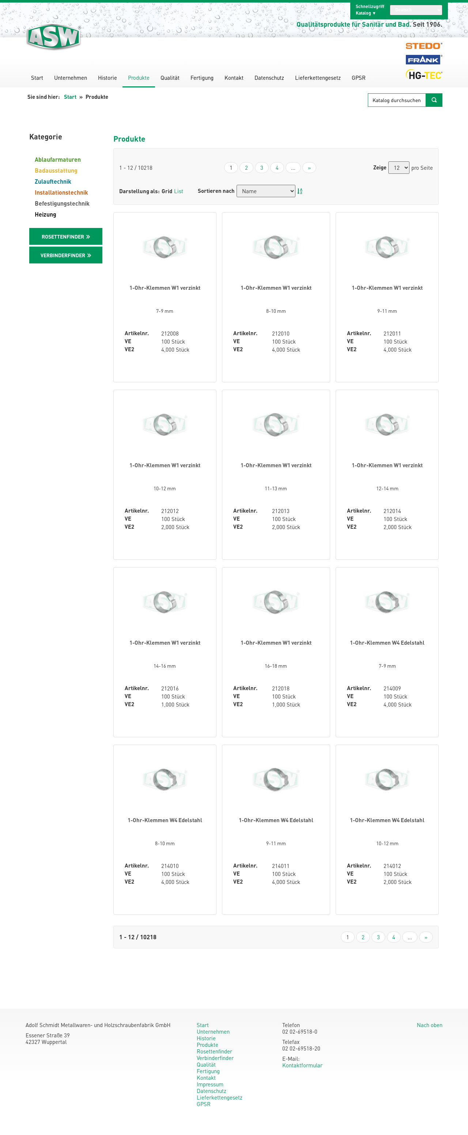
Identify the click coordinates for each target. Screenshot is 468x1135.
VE (128, 341)
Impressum (210, 1084)
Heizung (45, 214)
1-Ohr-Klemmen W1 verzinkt (164, 287)
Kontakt (234, 77)
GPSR (359, 77)
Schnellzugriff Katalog (370, 10)
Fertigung (202, 77)
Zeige (379, 167)
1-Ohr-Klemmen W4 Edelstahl (387, 642)
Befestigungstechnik (62, 203)
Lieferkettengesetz (318, 77)
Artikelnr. (137, 333)
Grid (167, 191)
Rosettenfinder (214, 1051)
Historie (107, 77)
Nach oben (429, 1025)
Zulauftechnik (53, 181)
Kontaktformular (302, 1065)
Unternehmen (70, 77)
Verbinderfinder (215, 1057)
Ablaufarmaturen (58, 159)
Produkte (139, 77)
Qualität (170, 77)
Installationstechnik (61, 192)
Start (37, 77)
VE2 (129, 349)
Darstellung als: (139, 191)
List (178, 191)
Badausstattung (56, 170)
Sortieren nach (216, 191)
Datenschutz (269, 77)
